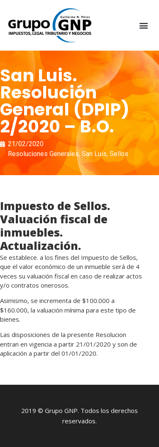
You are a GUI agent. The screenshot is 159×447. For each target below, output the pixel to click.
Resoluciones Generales (43, 154)
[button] (144, 25)
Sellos (119, 154)
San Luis (94, 154)
